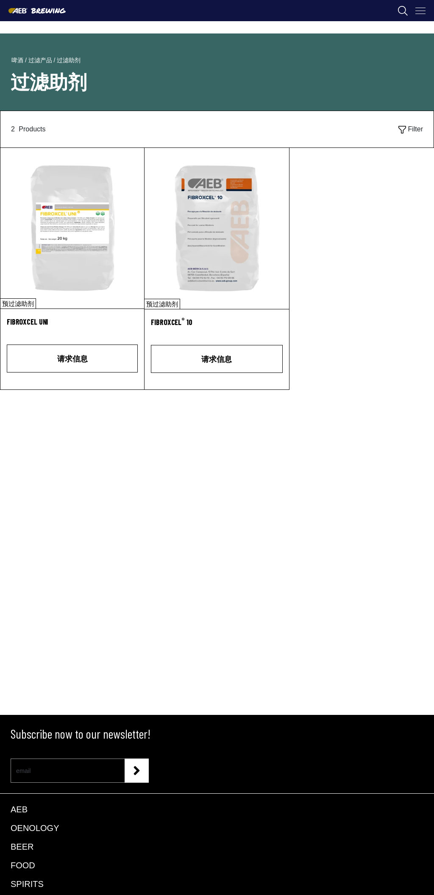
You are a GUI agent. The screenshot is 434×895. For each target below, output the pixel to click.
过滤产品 (41, 60)
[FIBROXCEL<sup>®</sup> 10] (216, 326)
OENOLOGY (35, 828)
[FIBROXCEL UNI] (72, 228)
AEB (19, 809)
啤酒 (18, 60)
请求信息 (72, 358)
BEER (22, 846)
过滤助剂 (69, 60)
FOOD (23, 865)
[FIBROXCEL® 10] (216, 228)
